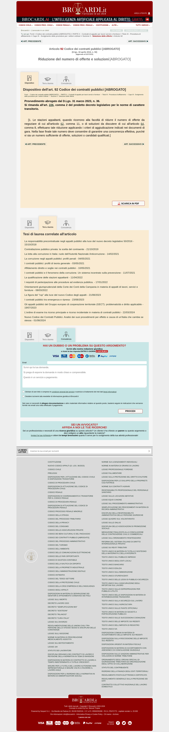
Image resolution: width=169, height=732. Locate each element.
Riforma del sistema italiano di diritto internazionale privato (121, 543)
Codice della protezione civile (63, 582)
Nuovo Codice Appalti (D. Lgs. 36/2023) (66, 466)
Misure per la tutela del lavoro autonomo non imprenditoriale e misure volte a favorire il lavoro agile (72, 668)
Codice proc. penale (82, 25)
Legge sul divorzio (57, 622)
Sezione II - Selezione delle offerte (62, 96)
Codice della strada (58, 515)
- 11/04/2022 (53, 277)
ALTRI (114, 25)
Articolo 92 (118, 36)
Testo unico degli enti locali (116, 561)
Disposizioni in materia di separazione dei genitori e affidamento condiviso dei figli (69, 595)
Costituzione (102, 25)
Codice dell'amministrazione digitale (67, 571)
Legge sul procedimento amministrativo (122, 503)
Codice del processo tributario (64, 519)
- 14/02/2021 (71, 254)
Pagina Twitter (124, 722)
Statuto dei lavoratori (59, 650)
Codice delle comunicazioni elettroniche (69, 552)
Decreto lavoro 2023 (58, 603)
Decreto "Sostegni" (58, 611)
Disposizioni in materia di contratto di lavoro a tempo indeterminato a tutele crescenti (72, 661)
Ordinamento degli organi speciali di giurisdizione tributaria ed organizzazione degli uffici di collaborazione (124, 662)
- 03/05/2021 (54, 263)
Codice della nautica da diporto (64, 564)
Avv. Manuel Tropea (92, 708)
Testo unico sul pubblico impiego (119, 557)
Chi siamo (107, 714)
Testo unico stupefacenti (115, 576)
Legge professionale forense (117, 469)
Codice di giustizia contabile (62, 560)
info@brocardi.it (69, 714)
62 (62, 123)
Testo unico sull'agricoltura (117, 604)
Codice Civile (25, 25)
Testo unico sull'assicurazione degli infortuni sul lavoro (121, 584)
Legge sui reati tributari (114, 547)
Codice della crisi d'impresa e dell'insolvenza (71, 586)
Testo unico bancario (113, 565)
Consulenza (66, 80)
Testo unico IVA (109, 629)
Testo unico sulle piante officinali (120, 608)
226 (51, 104)
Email (24, 363)
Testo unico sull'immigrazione (117, 572)
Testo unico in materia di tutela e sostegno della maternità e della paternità (124, 552)
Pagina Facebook (118, 722)
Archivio (116, 714)
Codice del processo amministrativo (66, 541)
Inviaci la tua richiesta (41, 435)
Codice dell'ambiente (58, 549)
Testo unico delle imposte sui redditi (121, 621)
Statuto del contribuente (115, 668)
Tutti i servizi (142, 25)
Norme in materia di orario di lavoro (120, 466)
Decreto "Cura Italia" (58, 618)
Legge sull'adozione (58, 633)
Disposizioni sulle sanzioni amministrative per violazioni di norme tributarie (125, 655)
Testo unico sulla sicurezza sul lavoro (122, 601)
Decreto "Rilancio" (57, 614)
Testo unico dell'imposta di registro (120, 625)
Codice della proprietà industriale (66, 567)
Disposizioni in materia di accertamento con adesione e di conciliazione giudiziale (124, 649)
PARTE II (96, 34)
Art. (32, 41)
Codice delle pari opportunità (63, 556)
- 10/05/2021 (57, 268)
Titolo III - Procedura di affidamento (114, 94)
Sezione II (97, 36)
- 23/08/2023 (54, 299)
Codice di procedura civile (61, 483)
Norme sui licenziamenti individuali (119, 462)
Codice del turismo (58, 545)
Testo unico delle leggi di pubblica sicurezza (125, 579)
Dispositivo (29, 224)
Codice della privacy (58, 523)
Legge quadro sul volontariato (118, 519)
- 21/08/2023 (62, 295)
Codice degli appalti (58, 590)
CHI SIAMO (116, 30)
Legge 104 (53, 647)
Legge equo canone (112, 500)
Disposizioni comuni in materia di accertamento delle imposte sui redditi (122, 634)
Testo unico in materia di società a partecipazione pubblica (119, 613)
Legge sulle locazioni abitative (118, 496)
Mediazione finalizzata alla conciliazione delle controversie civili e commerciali (123, 533)
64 (142, 123)
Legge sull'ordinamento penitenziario (121, 538)
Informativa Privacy (83, 714)
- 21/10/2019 (61, 249)
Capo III (56, 36)
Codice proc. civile (43, 25)
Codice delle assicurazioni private (65, 530)
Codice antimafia (56, 575)
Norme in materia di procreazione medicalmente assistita (65, 638)
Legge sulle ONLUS (111, 523)
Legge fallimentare (112, 473)
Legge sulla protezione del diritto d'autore (124, 477)
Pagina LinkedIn (130, 722)
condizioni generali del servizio (63, 392)
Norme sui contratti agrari (116, 486)
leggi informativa (110, 392)
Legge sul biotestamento (61, 643)
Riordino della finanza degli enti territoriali (125, 671)
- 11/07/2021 (79, 272)
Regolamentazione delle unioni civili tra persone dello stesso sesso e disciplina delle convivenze (72, 628)
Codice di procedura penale (62, 502)
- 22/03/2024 (79, 312)
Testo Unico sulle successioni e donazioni (123, 618)
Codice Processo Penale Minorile (65, 511)
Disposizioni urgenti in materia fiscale (121, 644)
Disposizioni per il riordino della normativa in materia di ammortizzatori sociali (71, 675)
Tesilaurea (47, 80)
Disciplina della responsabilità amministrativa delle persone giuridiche (122, 514)
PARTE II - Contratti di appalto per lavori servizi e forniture (80, 94)
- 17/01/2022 (66, 282)
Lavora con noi (84, 717)
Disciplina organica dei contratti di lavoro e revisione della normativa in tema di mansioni (71, 655)
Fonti (32, 34)
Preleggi (52, 473)
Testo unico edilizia (112, 568)
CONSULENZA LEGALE (136, 30)
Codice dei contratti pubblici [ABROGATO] (53, 34)
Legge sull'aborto (57, 599)
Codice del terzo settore (61, 579)
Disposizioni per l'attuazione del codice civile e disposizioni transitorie (71, 478)
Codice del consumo (58, 526)
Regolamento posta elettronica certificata (124, 675)
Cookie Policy (97, 714)
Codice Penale (63, 25)
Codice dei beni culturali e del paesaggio (69, 534)
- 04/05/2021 (57, 258)
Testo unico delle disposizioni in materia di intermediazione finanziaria (124, 596)
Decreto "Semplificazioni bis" (62, 607)
